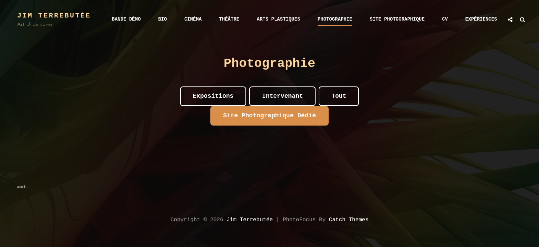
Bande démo (126, 19)
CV (445, 19)
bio (162, 19)
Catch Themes (348, 220)
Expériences (481, 19)
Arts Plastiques (278, 19)
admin (22, 187)
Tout (338, 96)
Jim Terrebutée (54, 16)
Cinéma (192, 19)
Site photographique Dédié (269, 115)
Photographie (335, 19)
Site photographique (397, 19)
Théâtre (229, 19)
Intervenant (282, 96)
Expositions (213, 96)
